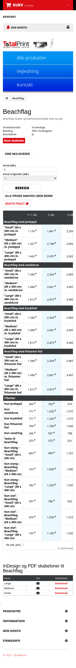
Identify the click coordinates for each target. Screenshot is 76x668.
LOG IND (68, 27)
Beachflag (18, 98)
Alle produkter (31, 57)
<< (28, 215)
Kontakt (25, 84)
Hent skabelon (14, 140)
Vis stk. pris (13, 544)
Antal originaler (13, 174)
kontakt (9, 17)
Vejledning (28, 71)
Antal (6, 165)
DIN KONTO (19, 27)
